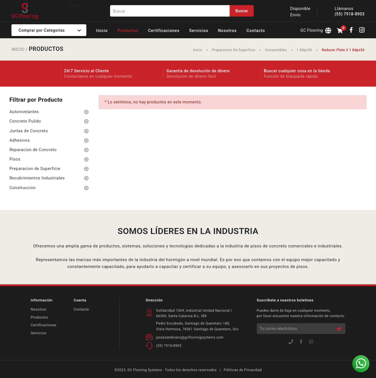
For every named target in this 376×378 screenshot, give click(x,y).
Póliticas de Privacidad (243, 370)
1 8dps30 (304, 50)
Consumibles (276, 50)
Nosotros (38, 309)
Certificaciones (43, 325)
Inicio (198, 50)
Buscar (241, 11)
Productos (39, 317)
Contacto (80, 309)
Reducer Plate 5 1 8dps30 (343, 50)
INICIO (18, 49)
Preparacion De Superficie (234, 50)
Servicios (38, 333)
